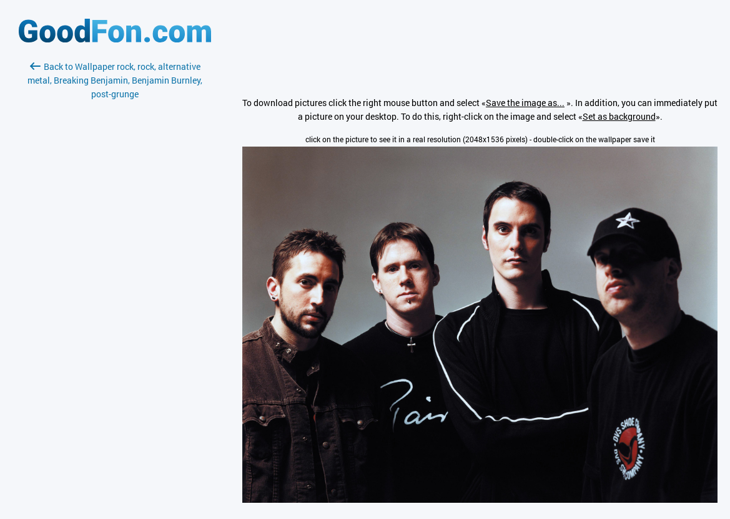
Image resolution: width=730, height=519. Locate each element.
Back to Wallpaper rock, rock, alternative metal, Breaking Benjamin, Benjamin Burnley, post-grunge (114, 80)
